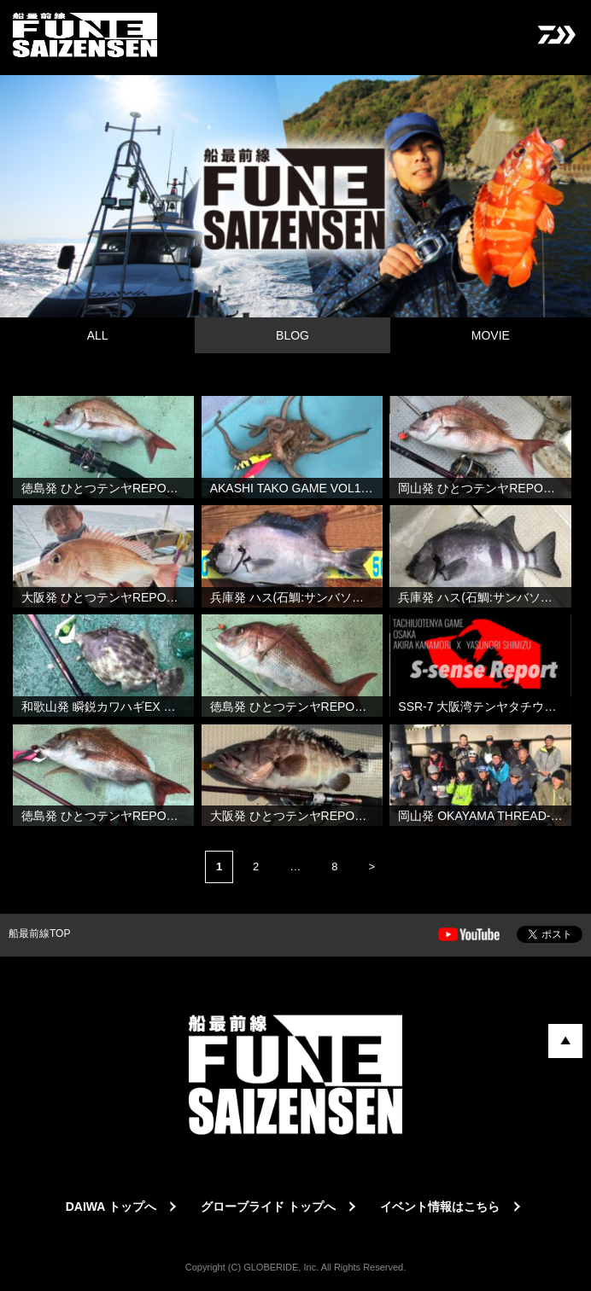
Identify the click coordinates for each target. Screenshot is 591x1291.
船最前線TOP (39, 933)
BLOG (292, 335)
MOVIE (490, 335)
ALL (97, 335)
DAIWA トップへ (111, 1206)
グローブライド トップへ (268, 1206)
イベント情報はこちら (440, 1206)
